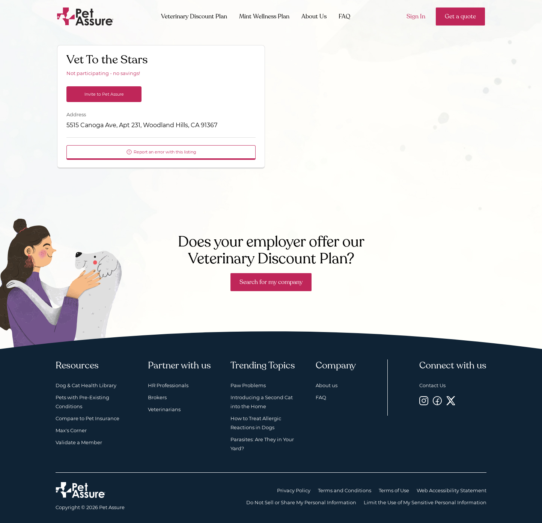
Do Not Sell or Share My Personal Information (301, 502)
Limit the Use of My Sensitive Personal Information (425, 502)
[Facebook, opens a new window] (437, 400)
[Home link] (80, 490)
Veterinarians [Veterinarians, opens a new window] (164, 409)
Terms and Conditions (344, 490)
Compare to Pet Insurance (87, 418)
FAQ (344, 16)
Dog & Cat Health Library (86, 385)
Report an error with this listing (161, 152)
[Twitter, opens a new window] (450, 400)
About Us (314, 16)
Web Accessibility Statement (451, 490)
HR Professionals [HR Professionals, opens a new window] (168, 385)
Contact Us (432, 385)
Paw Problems (248, 385)
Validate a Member (79, 442)
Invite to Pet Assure (104, 94)
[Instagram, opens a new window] (423, 400)
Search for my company (271, 282)
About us (326, 385)
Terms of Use (394, 490)
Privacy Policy (293, 490)
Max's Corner (71, 430)
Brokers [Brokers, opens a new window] (157, 397)
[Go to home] (85, 16)
